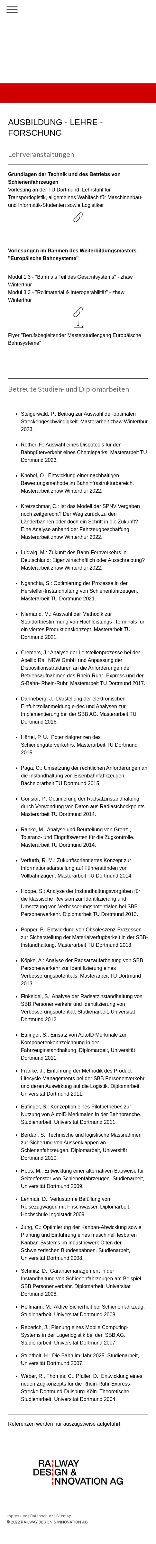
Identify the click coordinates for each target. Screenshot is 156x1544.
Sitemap (63, 1516)
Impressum (16, 1516)
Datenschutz (41, 1516)
